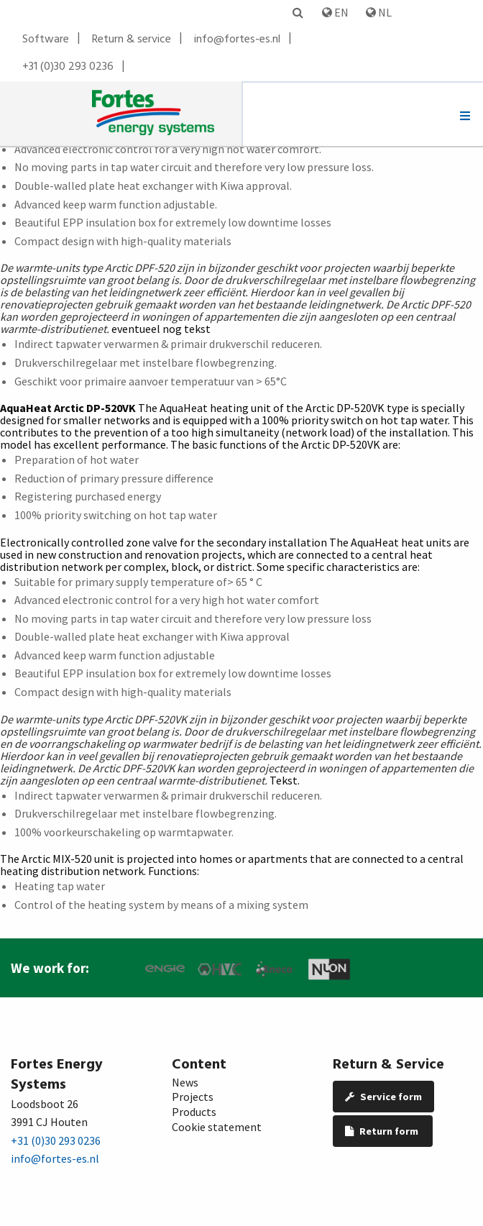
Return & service (131, 39)
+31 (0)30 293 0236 (68, 67)
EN (335, 12)
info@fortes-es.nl (237, 39)
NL (379, 12)
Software (45, 39)
